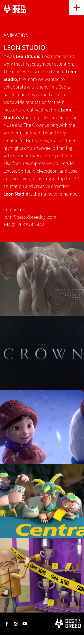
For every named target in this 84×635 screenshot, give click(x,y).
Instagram (15, 623)
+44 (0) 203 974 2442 (23, 224)
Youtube (24, 623)
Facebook (6, 623)
